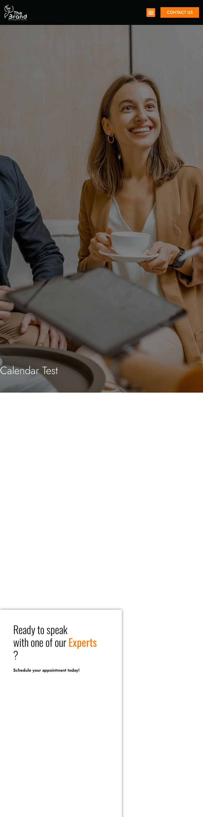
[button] (150, 12)
